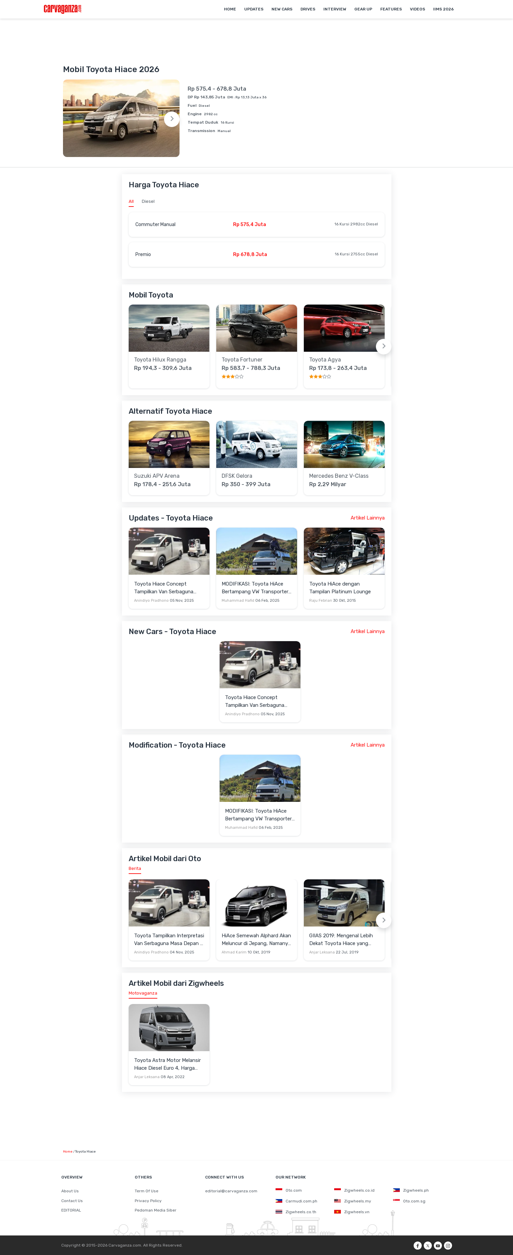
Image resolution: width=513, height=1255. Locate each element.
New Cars (281, 9)
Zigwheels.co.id (354, 1190)
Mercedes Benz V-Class (338, 476)
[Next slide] (172, 119)
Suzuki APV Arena (157, 476)
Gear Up (363, 9)
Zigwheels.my (352, 1201)
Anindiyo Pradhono (151, 600)
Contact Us (72, 1200)
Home (230, 9)
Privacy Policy (148, 1200)
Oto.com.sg (409, 1201)
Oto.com (289, 1190)
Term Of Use (146, 1191)
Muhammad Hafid (238, 600)
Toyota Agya (325, 360)
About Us (70, 1191)
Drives (307, 9)
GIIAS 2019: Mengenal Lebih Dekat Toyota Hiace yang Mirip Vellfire (341, 940)
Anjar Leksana (322, 952)
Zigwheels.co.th (296, 1212)
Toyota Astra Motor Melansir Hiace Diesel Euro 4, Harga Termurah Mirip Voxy (167, 1064)
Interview (334, 9)
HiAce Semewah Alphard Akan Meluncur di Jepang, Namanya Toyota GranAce (256, 940)
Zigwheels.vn (352, 1212)
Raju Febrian (320, 600)
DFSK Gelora (237, 476)
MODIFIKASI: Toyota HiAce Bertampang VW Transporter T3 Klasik (255, 588)
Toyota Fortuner (242, 360)
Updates (253, 9)
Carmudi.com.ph (296, 1201)
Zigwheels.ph (411, 1190)
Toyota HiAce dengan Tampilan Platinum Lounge (340, 588)
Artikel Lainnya (368, 518)
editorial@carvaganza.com (231, 1191)
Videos (417, 9)
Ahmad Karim (234, 952)
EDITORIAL (71, 1210)
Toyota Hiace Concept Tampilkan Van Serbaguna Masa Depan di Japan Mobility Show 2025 (168, 588)
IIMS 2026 (443, 9)
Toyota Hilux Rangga (160, 360)
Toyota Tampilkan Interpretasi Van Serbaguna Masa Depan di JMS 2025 (169, 940)
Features (391, 9)
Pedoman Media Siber (156, 1210)
